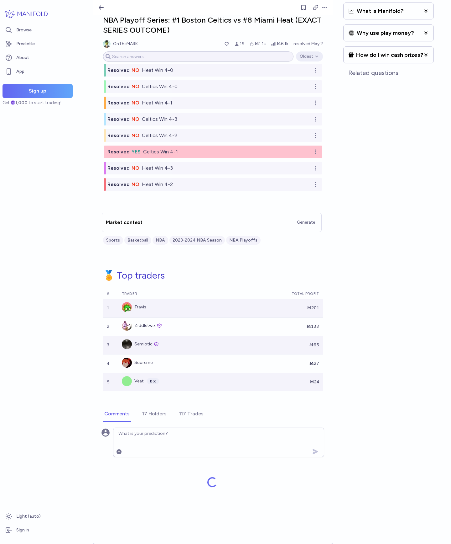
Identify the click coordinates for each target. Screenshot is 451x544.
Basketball (137, 240)
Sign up (37, 91)
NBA (160, 240)
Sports (113, 240)
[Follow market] (303, 8)
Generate (306, 222)
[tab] (117, 414)
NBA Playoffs (243, 240)
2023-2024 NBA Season (197, 240)
